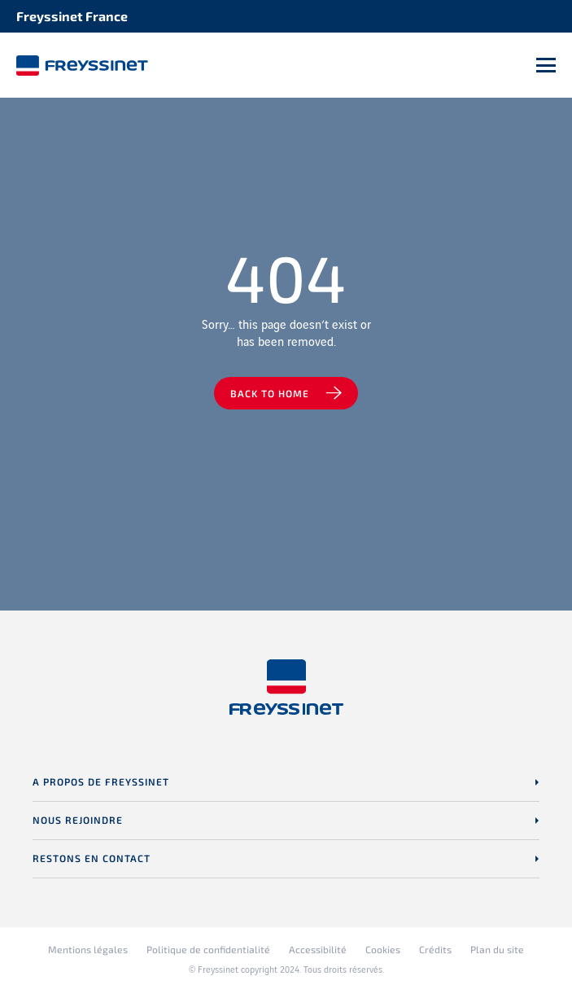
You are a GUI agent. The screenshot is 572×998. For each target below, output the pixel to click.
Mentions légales (88, 949)
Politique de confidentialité (208, 949)
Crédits (435, 949)
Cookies (382, 949)
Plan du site (497, 949)
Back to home (269, 393)
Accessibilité (318, 949)
